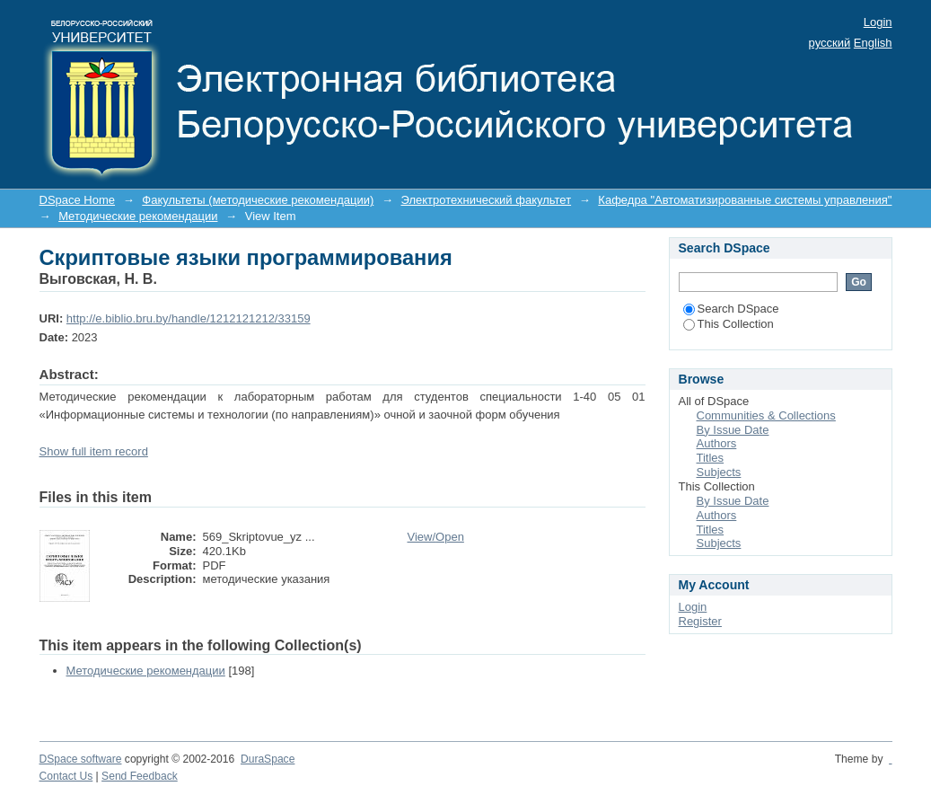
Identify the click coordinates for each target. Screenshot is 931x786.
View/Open (436, 536)
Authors (717, 443)
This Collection (728, 324)
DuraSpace (267, 759)
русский (830, 42)
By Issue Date (733, 430)
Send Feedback (139, 776)
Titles (711, 457)
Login (878, 22)
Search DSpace (731, 308)
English (873, 42)
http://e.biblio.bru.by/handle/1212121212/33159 (188, 318)
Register (700, 621)
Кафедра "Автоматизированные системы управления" (744, 200)
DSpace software (81, 759)
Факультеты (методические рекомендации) (257, 200)
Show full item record (94, 451)
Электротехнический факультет (486, 200)
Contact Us (66, 776)
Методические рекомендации (137, 216)
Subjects (719, 472)
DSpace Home (78, 200)
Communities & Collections (766, 415)
